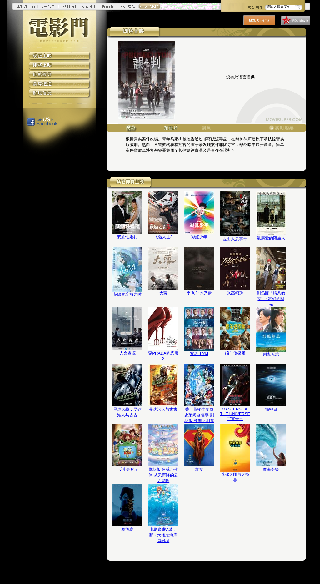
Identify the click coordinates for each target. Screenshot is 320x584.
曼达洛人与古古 (163, 409)
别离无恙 (271, 354)
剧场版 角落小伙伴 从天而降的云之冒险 (163, 475)
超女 (199, 469)
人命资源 (127, 353)
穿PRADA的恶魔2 (163, 356)
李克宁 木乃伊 (199, 293)
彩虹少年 (199, 236)
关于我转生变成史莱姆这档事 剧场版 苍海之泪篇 (199, 415)
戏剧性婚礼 (127, 236)
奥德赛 (127, 529)
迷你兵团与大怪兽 (235, 477)
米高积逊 (235, 293)
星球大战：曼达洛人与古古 (127, 412)
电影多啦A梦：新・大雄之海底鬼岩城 (163, 535)
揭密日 (271, 409)
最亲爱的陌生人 (271, 238)
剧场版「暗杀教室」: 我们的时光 (271, 299)
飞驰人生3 (163, 236)
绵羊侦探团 (235, 353)
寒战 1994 (199, 353)
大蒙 (163, 293)
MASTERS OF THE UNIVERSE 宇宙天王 (235, 414)
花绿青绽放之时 (127, 294)
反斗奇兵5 (127, 469)
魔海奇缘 (271, 469)
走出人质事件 (235, 239)
